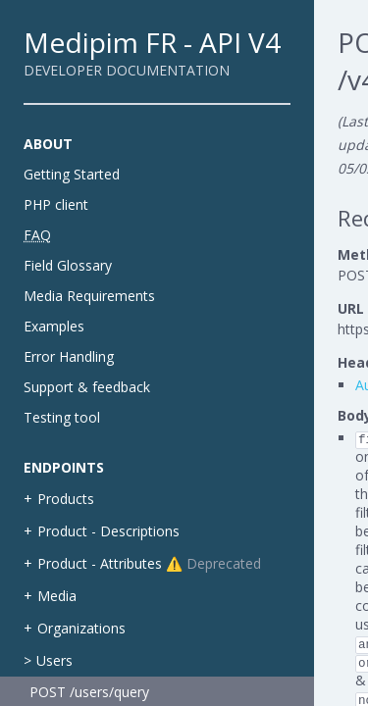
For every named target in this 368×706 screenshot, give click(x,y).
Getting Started (72, 174)
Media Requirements (89, 295)
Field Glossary (68, 265)
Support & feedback (87, 387)
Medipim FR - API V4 (152, 42)
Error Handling (69, 356)
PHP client (56, 204)
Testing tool (62, 417)
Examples (54, 326)
